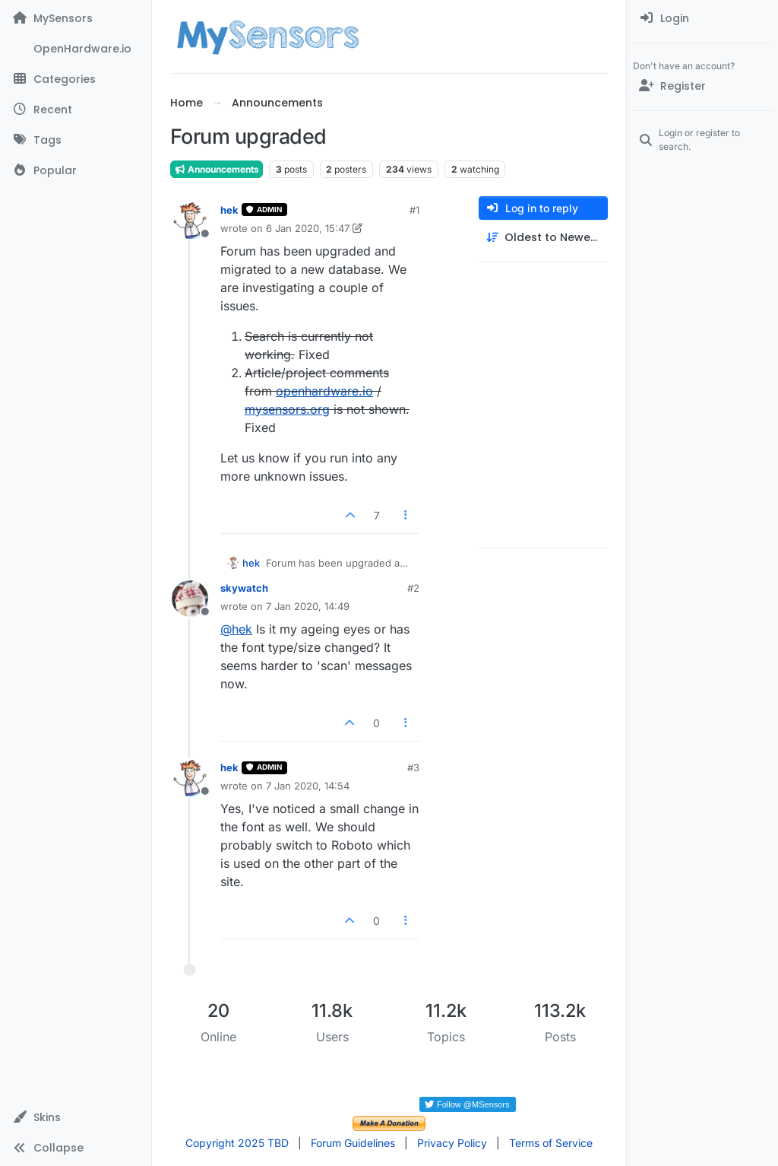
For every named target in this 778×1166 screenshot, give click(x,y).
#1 (414, 210)
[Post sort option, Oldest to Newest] (543, 237)
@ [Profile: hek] (236, 629)
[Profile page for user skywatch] (190, 598)
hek (229, 210)
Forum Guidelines (353, 1142)
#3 (413, 767)
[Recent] (75, 109)
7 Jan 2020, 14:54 (307, 786)
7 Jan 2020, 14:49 (307, 606)
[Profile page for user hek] (190, 220)
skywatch (244, 588)
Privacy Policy (452, 1142)
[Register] (702, 86)
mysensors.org (287, 409)
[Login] (702, 18)
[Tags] (75, 140)
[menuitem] (702, 18)
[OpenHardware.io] (75, 49)
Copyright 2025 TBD (237, 1142)
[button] (75, 1117)
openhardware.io (324, 391)
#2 (413, 588)
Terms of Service (551, 1142)
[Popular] (75, 170)
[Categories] (75, 79)
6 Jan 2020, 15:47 (307, 228)
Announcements (216, 169)
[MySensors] (75, 18)
